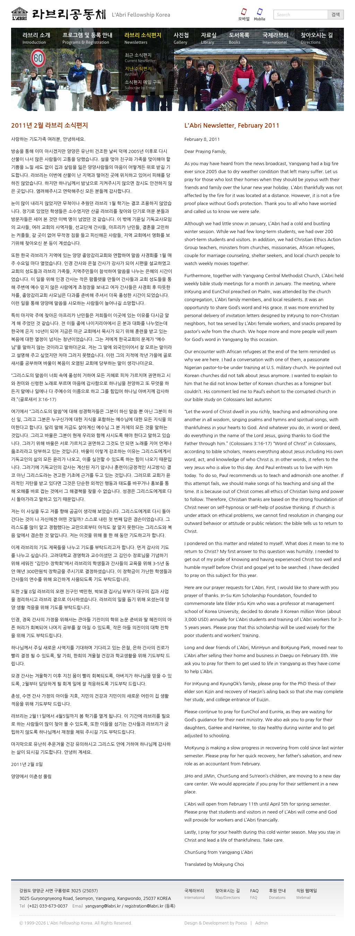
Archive (131, 74)
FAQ (254, 891)
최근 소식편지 (138, 55)
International (194, 897)
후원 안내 (277, 891)
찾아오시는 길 (227, 891)
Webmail (303, 897)
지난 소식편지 (138, 69)
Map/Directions (227, 897)
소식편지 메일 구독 (143, 82)
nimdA (261, 923)
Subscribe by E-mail (140, 88)
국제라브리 (194, 891)
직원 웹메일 (306, 891)
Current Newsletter (140, 60)
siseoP (241, 923)
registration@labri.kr (143, 906)
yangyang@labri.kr (103, 906)
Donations (277, 897)
